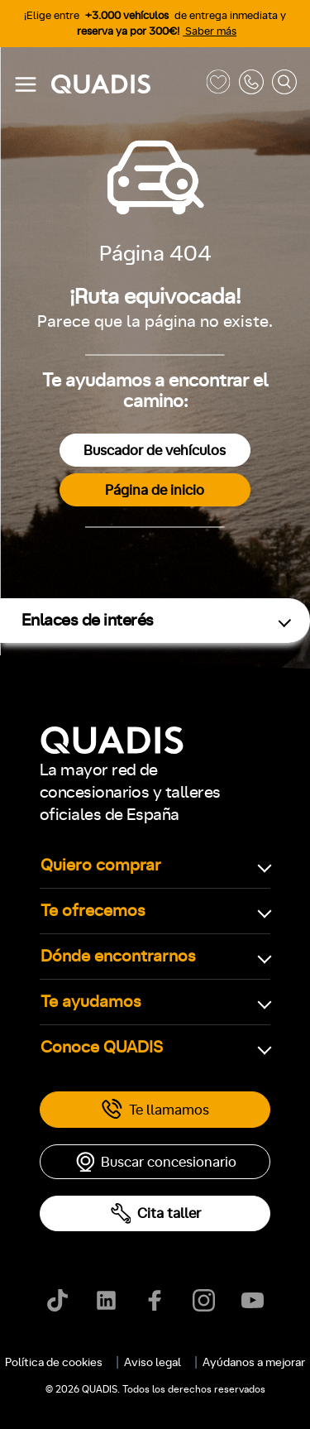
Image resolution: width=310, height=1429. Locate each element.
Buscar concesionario (155, 1162)
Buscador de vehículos (154, 451)
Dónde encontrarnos (118, 956)
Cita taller (155, 1213)
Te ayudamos (91, 1002)
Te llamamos (155, 1109)
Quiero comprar (101, 865)
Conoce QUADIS (102, 1047)
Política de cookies (54, 1363)
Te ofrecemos (93, 911)
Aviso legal (152, 1363)
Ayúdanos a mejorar (254, 1363)
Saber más (209, 31)
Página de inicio (154, 490)
